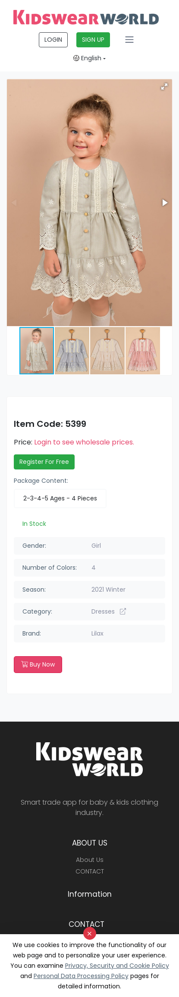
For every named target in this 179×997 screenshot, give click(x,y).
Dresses (108, 611)
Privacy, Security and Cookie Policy (117, 965)
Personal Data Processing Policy (81, 976)
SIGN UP (93, 39)
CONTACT (89, 871)
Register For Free (44, 461)
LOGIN (53, 39)
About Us (90, 859)
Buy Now (38, 664)
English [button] (87, 58)
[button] (164, 86)
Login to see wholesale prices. (84, 442)
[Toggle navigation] (129, 39)
